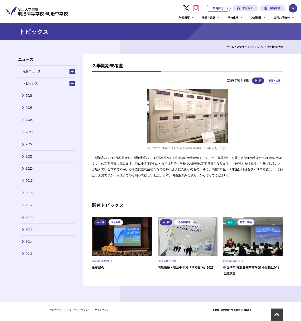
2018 (29, 193)
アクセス (247, 8)
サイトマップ (102, 310)
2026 (29, 95)
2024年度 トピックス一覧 (250, 46)
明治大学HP (56, 310)
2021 (29, 156)
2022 (29, 144)
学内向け (218, 8)
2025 (29, 107)
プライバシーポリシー (78, 310)
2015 (29, 229)
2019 (29, 180)
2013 (29, 253)
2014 (29, 241)
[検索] (293, 7)
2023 (29, 132)
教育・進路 (208, 17)
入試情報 (256, 17)
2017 (29, 205)
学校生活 (233, 17)
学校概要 (184, 17)
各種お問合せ (282, 17)
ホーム (230, 46)
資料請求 (274, 8)
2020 (29, 168)
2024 (29, 119)
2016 (29, 217)
